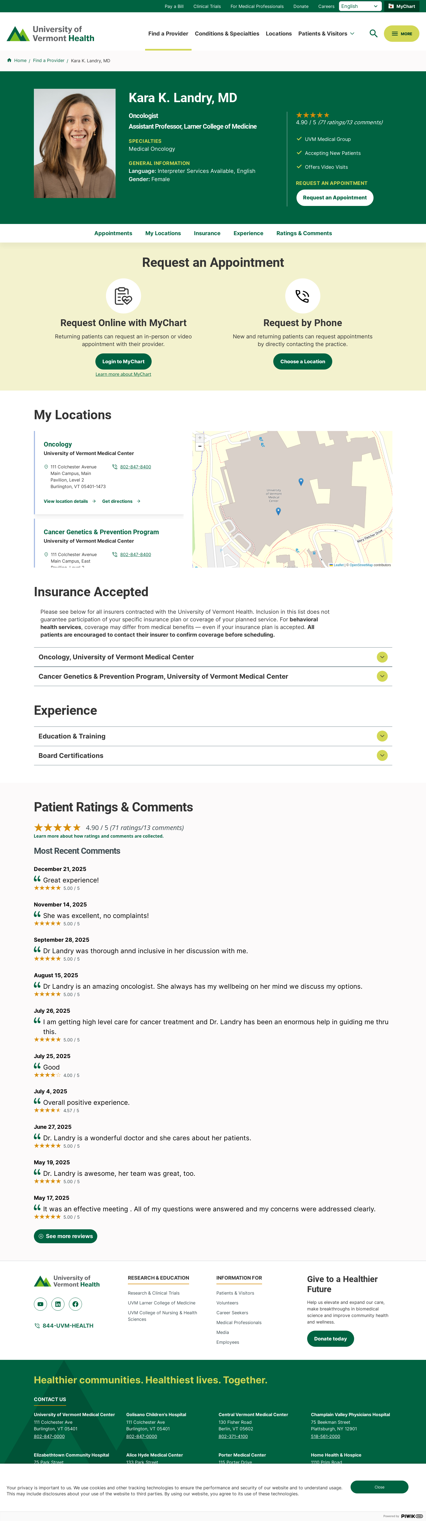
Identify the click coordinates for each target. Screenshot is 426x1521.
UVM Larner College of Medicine (161, 1306)
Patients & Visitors (322, 33)
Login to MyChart (123, 361)
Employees (227, 1345)
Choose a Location (302, 361)
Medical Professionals (239, 1325)
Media (222, 1335)
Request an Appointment (335, 197)
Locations (279, 33)
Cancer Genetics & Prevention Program (101, 532)
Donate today (330, 1342)
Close (379, 1487)
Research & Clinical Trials (154, 1296)
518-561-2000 (325, 1439)
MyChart (405, 6)
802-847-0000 (49, 1439)
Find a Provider (168, 33)
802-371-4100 (233, 1439)
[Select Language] (360, 6)
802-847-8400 (135, 466)
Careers (326, 6)
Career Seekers (232, 1315)
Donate (301, 6)
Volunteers (227, 1306)
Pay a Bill (174, 6)
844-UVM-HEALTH (68, 1328)
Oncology (58, 444)
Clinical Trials (207, 6)
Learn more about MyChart (123, 374)
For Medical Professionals (257, 6)
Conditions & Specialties (227, 33)
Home (20, 60)
